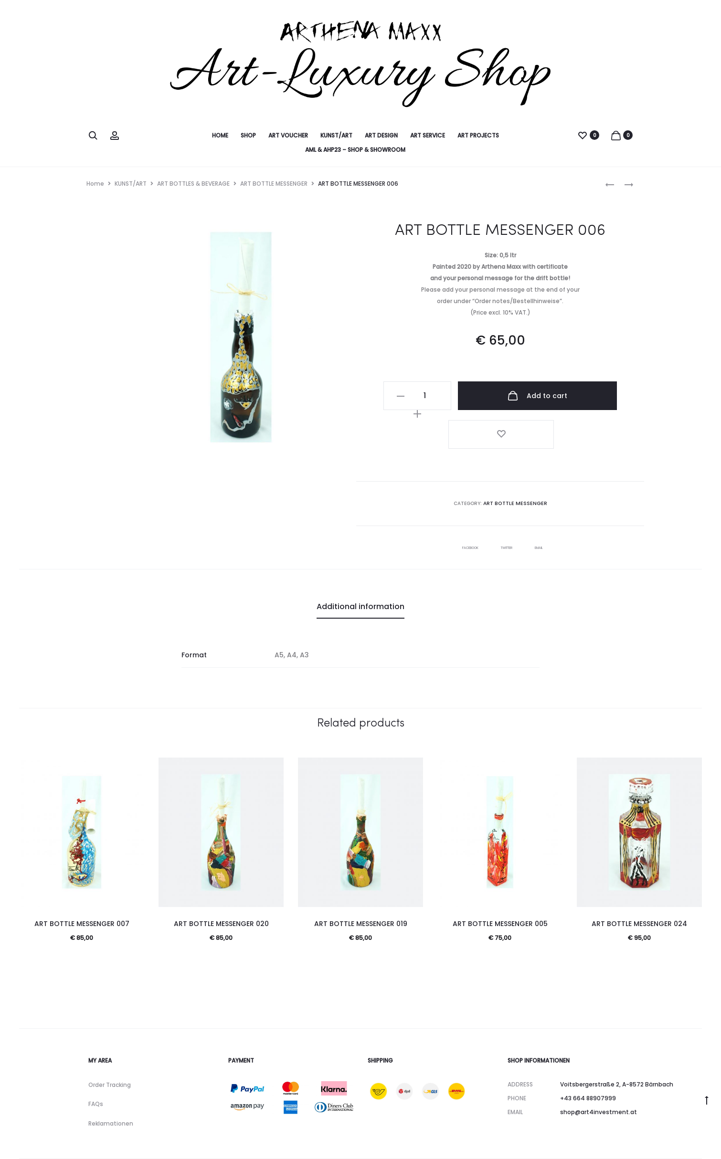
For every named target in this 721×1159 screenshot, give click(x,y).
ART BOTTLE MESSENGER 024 (639, 880)
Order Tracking (109, 1041)
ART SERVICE (427, 135)
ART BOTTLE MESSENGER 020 (221, 880)
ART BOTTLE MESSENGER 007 (81, 880)
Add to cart (525, 395)
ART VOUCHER (288, 135)
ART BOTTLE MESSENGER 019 (360, 880)
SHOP (248, 135)
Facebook (462, 503)
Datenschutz (238, 1138)
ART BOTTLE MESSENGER (273, 183)
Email (549, 503)
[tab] (360, 563)
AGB (112, 1138)
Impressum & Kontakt (169, 1138)
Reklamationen (110, 1080)
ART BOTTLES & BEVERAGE (193, 183)
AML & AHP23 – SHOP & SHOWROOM (355, 150)
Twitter (509, 503)
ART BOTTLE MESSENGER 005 (500, 880)
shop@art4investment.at (598, 1068)
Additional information (360, 563)
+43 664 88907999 (588, 1055)
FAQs (95, 1061)
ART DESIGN (381, 135)
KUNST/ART (336, 135)
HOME (220, 135)
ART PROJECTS (478, 135)
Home (95, 183)
